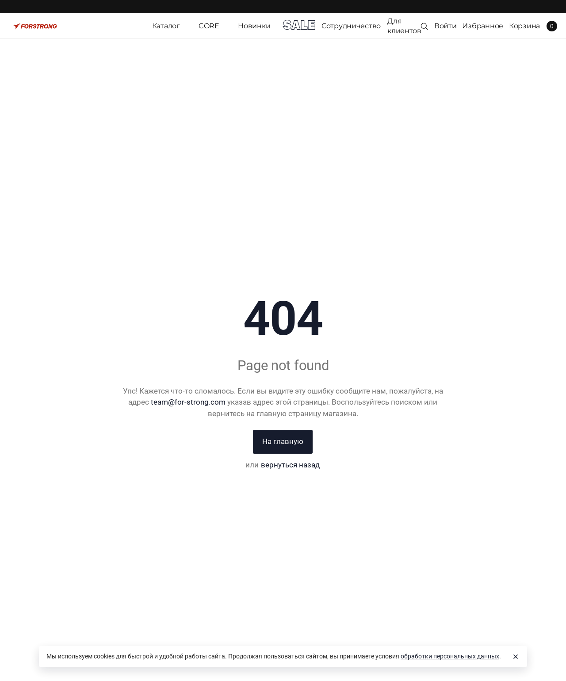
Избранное (482, 26)
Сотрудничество (351, 26)
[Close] (516, 657)
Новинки (254, 26)
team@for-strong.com (188, 402)
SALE (299, 26)
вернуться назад (290, 464)
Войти (445, 26)
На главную (282, 441)
